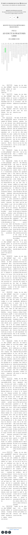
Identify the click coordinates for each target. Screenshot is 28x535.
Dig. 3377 (9, 94)
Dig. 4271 (9, 452)
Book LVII (15, 87)
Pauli (14, 30)
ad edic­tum (9, 121)
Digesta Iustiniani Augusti (14, 10)
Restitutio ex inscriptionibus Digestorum (14, 26)
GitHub (11, 529)
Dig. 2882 (9, 150)
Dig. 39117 (9, 240)
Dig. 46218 (9, 506)
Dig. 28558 (9, 117)
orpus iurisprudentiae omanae (14, 3)
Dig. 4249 (9, 340)
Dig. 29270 (9, 161)
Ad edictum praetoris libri (14, 34)
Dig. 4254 (9, 378)
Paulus (16, 85)
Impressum (16, 529)
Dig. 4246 (9, 292)
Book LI (15, 119)
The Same (16, 117)
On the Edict (23, 85)
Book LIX (15, 162)
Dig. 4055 (9, 256)
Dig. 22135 (9, 107)
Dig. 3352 (9, 85)
